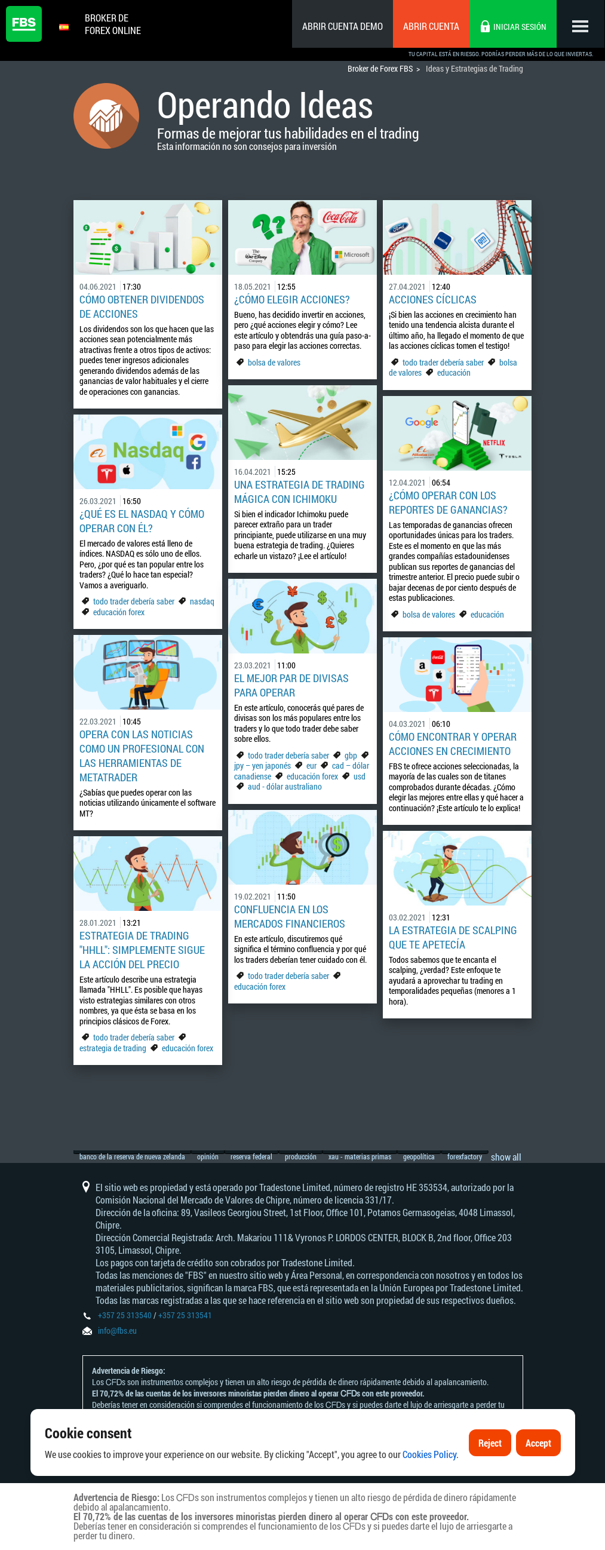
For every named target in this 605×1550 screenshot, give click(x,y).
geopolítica (455, 1146)
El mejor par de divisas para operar (291, 685)
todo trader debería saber (443, 362)
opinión (215, 1146)
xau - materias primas (388, 1146)
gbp (351, 755)
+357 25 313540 (125, 1315)
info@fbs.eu (117, 1330)
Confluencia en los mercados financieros (289, 916)
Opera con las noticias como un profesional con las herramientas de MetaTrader (141, 755)
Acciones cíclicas (433, 299)
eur (311, 765)
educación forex (119, 612)
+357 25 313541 (185, 1315)
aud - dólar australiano (285, 786)
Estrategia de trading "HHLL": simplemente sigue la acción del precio (142, 949)
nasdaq (202, 601)
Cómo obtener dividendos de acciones (141, 306)
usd (360, 776)
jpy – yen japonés (262, 765)
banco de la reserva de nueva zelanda (133, 1146)
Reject (490, 1443)
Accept (538, 1443)
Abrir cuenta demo (342, 26)
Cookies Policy (429, 1454)
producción (322, 1146)
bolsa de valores (274, 362)
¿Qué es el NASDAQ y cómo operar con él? (141, 521)
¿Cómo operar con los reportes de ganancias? (448, 502)
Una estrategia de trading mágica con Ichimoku (299, 491)
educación (454, 372)
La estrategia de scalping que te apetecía (453, 937)
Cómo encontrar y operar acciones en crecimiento (453, 743)
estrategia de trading (112, 1048)
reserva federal (266, 1146)
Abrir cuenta (431, 26)
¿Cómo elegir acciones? (292, 299)
